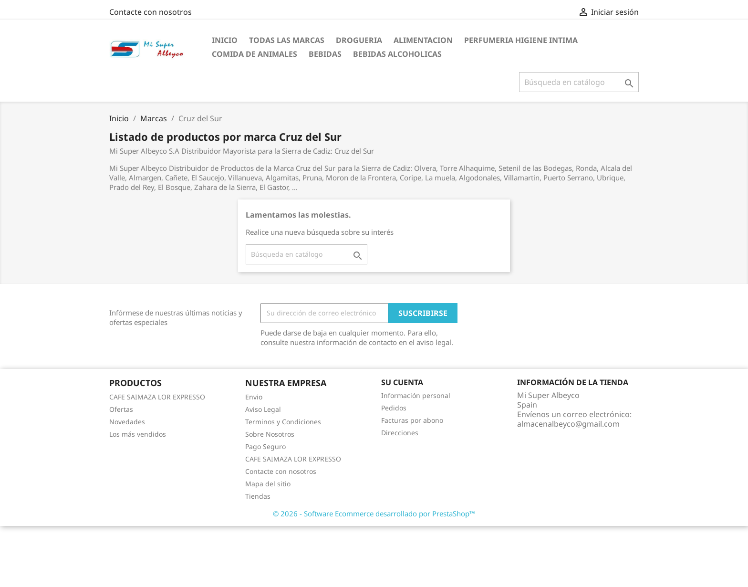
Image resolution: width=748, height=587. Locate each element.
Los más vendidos (137, 434)
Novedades (127, 421)
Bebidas (325, 54)
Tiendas (257, 496)
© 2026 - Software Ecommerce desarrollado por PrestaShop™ (374, 513)
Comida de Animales (254, 54)
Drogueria (359, 40)
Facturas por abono (412, 420)
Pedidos (393, 407)
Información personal (415, 395)
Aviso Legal (263, 409)
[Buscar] (579, 82)
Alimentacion (423, 40)
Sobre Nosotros (269, 434)
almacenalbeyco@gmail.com (568, 424)
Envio (253, 396)
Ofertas (121, 409)
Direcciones (399, 432)
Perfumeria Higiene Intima (521, 40)
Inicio (225, 40)
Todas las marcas (286, 40)
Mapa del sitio (268, 483)
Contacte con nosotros (150, 12)
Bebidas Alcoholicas (397, 54)
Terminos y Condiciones (283, 421)
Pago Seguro (265, 446)
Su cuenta (402, 382)
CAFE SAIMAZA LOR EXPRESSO (157, 396)
